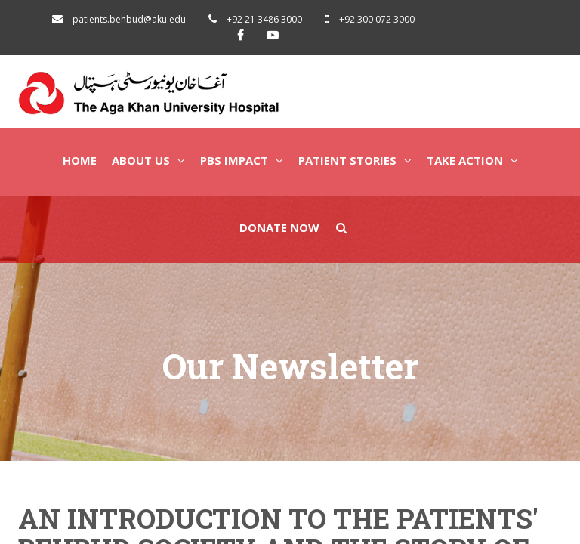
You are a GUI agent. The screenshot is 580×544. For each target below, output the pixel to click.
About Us (148, 160)
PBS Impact (241, 160)
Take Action (472, 160)
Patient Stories (355, 160)
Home (80, 160)
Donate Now (279, 227)
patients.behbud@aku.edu (129, 19)
